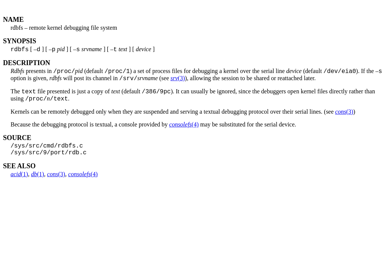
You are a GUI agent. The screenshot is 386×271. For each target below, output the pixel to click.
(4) (184, 130)
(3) (177, 81)
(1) (19, 183)
